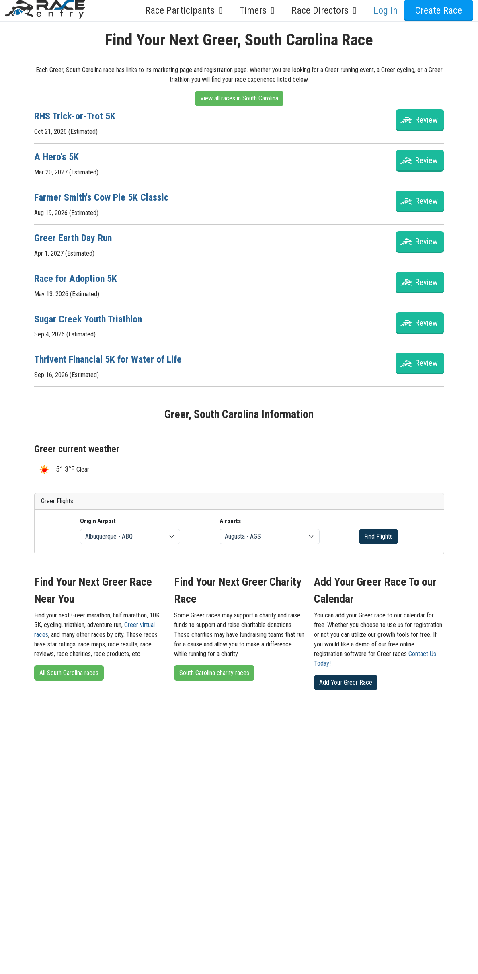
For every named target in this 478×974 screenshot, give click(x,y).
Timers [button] (259, 10)
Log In (385, 10)
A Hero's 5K (56, 156)
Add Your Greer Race (345, 682)
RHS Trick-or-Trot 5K (74, 116)
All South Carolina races (68, 673)
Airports (230, 521)
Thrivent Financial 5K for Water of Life (108, 359)
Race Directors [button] (326, 10)
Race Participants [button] (186, 10)
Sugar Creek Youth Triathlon (88, 319)
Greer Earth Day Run (73, 238)
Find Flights (378, 536)
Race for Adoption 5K (75, 278)
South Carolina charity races (214, 673)
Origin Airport (98, 521)
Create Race (438, 10)
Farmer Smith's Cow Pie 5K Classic (101, 197)
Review (426, 120)
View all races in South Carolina (239, 98)
